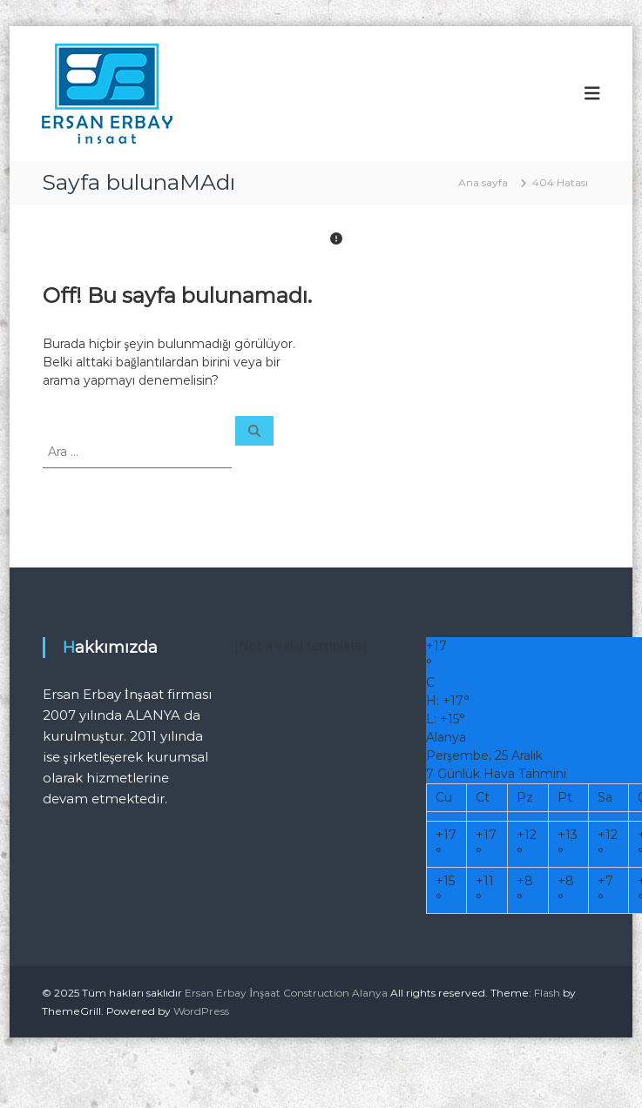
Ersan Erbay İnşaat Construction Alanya (286, 992)
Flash (547, 992)
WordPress (201, 1010)
